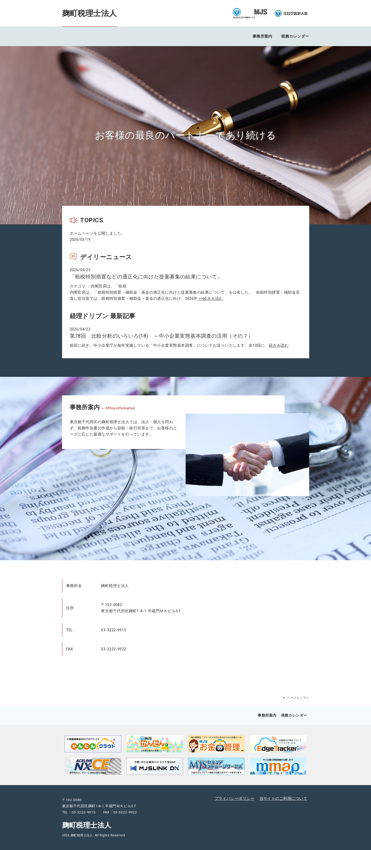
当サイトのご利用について (283, 798)
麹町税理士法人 (89, 13)
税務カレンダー (295, 36)
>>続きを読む (210, 298)
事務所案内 (262, 36)
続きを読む (279, 345)
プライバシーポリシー (235, 798)
